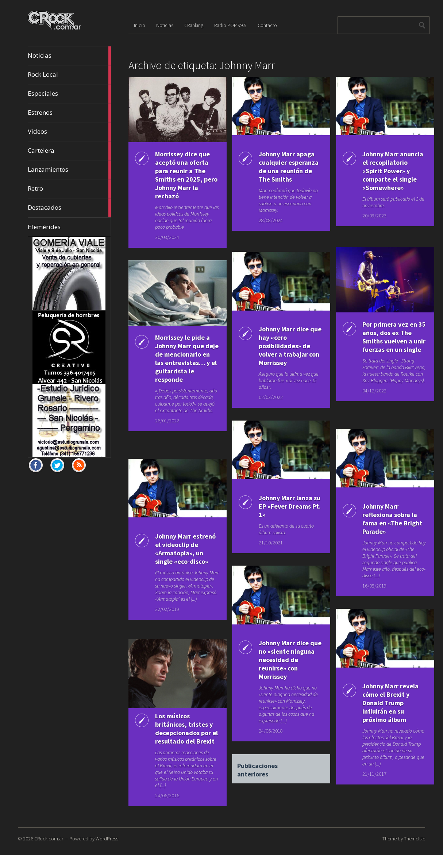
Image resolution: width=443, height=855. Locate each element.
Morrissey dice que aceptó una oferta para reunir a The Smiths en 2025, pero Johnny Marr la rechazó (182, 175)
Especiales (69, 93)
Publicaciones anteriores (257, 766)
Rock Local (69, 74)
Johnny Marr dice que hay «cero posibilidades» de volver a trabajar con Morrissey (282, 346)
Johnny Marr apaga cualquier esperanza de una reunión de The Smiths (285, 171)
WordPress (107, 838)
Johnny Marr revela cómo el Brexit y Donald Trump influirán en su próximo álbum (389, 703)
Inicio (139, 25)
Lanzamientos (69, 169)
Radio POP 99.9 (230, 25)
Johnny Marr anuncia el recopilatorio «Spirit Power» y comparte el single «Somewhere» (388, 175)
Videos (69, 131)
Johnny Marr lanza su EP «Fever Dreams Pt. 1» (284, 506)
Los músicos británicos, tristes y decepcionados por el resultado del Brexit (182, 733)
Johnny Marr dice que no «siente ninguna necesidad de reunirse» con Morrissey (284, 660)
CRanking (193, 25)
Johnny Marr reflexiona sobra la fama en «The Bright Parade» (388, 519)
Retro (69, 188)
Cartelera (69, 150)
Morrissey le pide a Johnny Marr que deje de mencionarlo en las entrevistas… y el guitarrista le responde (181, 362)
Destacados (69, 207)
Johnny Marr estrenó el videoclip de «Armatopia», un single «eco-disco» (182, 549)
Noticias (69, 55)
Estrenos (69, 112)
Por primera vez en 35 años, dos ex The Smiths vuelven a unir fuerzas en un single (390, 341)
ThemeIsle (414, 838)
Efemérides (44, 227)
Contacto (267, 25)
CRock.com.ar (48, 838)
